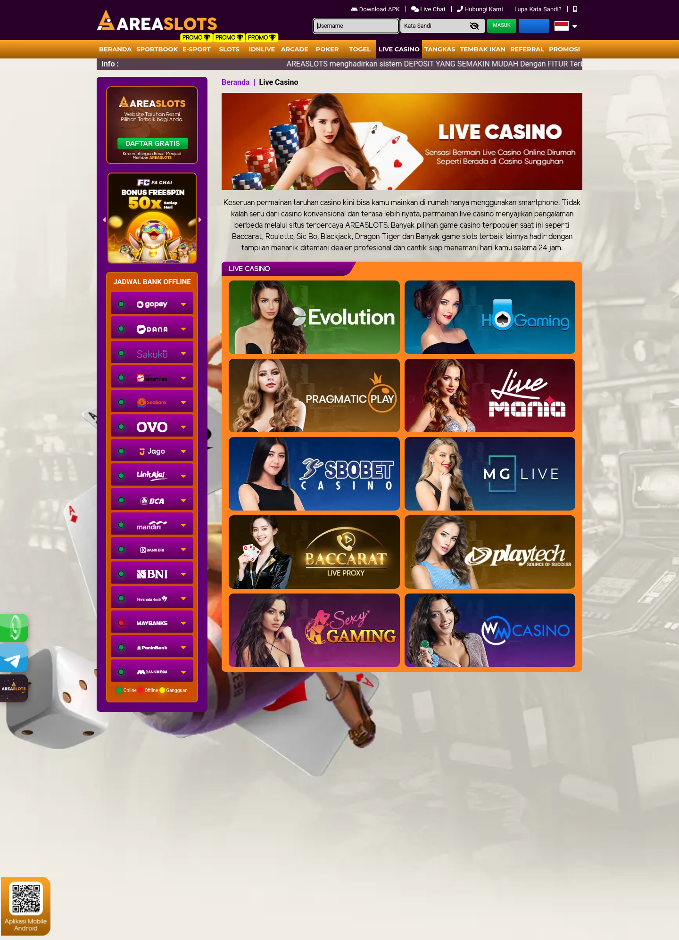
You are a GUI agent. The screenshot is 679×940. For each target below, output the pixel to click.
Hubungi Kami (481, 9)
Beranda (115, 49)
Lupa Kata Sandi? (538, 9)
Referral (527, 49)
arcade (294, 49)
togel (360, 49)
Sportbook (157, 49)
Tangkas (439, 49)
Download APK (376, 9)
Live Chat (429, 9)
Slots (229, 49)
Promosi (564, 49)
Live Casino (399, 49)
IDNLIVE (262, 49)
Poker (327, 49)
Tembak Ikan (482, 49)
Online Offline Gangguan (152, 690)
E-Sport (196, 49)
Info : (110, 63)
